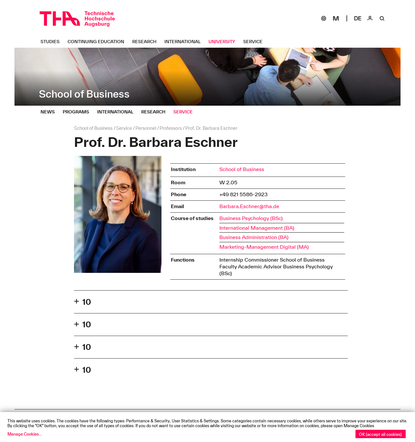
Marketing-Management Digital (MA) (264, 247)
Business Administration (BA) (254, 237)
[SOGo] (324, 18)
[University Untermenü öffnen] (224, 41)
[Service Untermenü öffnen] (255, 41)
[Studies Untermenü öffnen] (52, 41)
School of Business (241, 169)
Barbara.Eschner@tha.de (249, 206)
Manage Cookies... (24, 434)
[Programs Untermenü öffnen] (78, 112)
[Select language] (358, 18)
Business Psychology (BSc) (251, 218)
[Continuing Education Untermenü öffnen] (98, 41)
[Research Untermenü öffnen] (147, 41)
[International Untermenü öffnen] (185, 41)
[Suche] (382, 18)
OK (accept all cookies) (380, 434)
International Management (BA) (256, 228)
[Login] (370, 18)
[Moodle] (336, 18)
